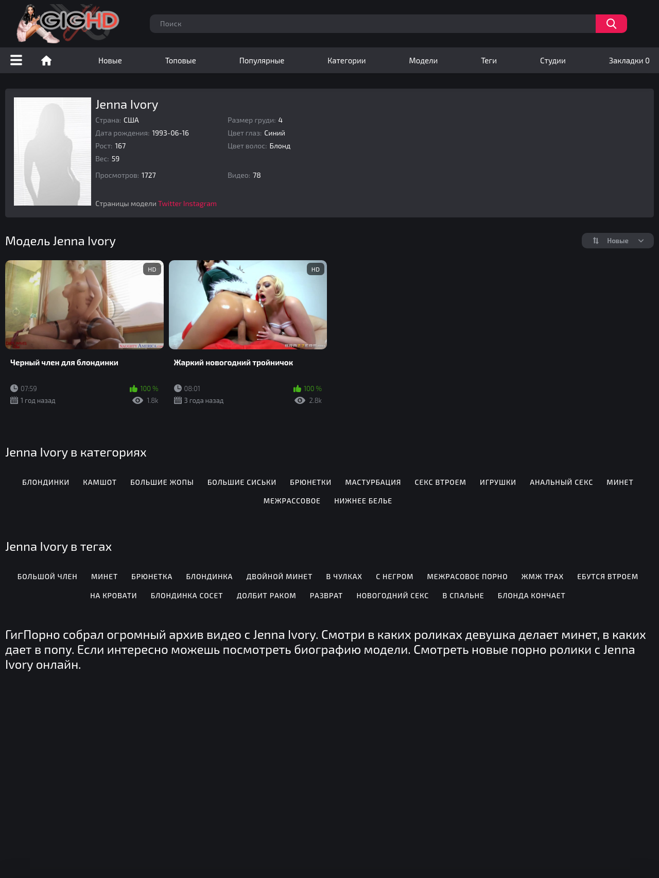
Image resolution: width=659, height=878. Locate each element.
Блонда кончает (532, 595)
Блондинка (209, 576)
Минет (619, 482)
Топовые (180, 60)
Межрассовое (292, 500)
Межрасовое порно (467, 576)
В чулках (344, 576)
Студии (553, 60)
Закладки (629, 60)
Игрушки (498, 482)
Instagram (200, 203)
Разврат (326, 595)
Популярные (262, 60)
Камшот (100, 482)
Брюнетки (311, 482)
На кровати (113, 595)
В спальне (463, 595)
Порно (46, 60)
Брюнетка (151, 576)
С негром (394, 576)
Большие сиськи (241, 482)
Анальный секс (561, 482)
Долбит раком (267, 595)
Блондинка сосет (187, 595)
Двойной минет (280, 576)
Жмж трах (543, 576)
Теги (489, 60)
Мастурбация (373, 482)
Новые (110, 60)
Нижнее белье (363, 500)
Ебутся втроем (607, 576)
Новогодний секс (392, 595)
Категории (346, 60)
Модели (423, 60)
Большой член (48, 576)
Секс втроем (440, 482)
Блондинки (46, 482)
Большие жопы (162, 482)
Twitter (170, 203)
